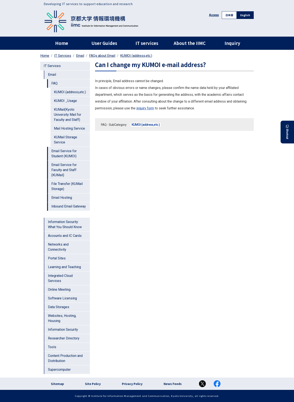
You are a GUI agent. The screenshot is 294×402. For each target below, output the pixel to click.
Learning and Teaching (64, 267)
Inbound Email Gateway (68, 206)
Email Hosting (61, 198)
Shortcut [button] (287, 132)
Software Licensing (62, 298)
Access (214, 15)
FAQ (54, 83)
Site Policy (93, 384)
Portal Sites (57, 258)
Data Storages (58, 307)
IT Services (62, 56)
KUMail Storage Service (65, 139)
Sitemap (57, 384)
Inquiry (232, 43)
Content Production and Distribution (65, 358)
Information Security (63, 330)
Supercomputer (59, 370)
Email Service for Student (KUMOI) (64, 153)
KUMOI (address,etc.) (136, 56)
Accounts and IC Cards (65, 236)
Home (61, 43)
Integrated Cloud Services (60, 278)
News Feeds (173, 384)
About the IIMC (190, 43)
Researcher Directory (63, 338)
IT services (146, 43)
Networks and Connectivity (58, 247)
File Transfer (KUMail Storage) (67, 186)
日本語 (229, 15)
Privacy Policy (132, 384)
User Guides (104, 43)
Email (80, 56)
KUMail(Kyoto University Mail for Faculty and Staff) (67, 114)
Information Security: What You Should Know (65, 224)
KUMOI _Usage (65, 101)
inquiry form (145, 108)
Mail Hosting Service (69, 128)
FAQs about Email (102, 56)
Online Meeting (59, 290)
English (245, 15)
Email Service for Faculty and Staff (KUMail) (64, 170)
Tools (52, 347)
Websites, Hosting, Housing (62, 318)
